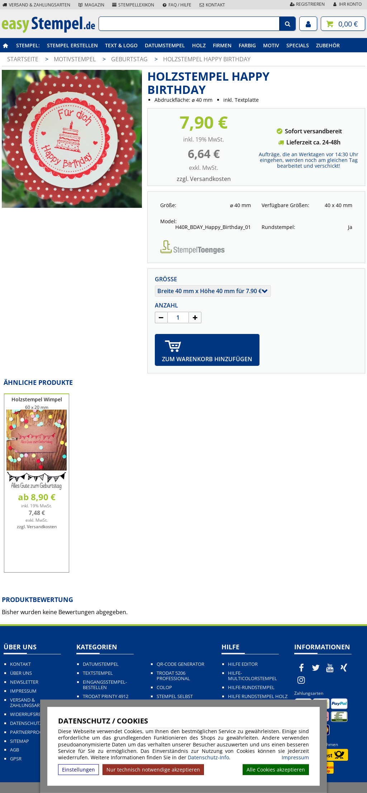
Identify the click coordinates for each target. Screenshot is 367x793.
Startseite (22, 59)
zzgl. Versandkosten (204, 179)
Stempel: (28, 45)
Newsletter (24, 682)
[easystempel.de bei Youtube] (330, 668)
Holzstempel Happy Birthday (207, 59)
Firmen (222, 45)
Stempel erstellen (72, 45)
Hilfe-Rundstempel (251, 687)
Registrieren (307, 4)
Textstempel (98, 673)
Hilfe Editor (243, 664)
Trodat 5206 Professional (173, 675)
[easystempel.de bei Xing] (344, 668)
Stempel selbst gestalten (175, 699)
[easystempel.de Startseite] (48, 31)
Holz (199, 45)
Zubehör (328, 45)
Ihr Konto (347, 4)
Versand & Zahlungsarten (36, 5)
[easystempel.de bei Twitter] (316, 668)
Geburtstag (130, 59)
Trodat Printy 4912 (105, 696)
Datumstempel (165, 45)
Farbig (247, 45)
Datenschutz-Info (208, 757)
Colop (164, 687)
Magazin (90, 5)
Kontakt (212, 5)
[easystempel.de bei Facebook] (301, 668)
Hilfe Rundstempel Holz (257, 696)
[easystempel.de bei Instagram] (301, 680)
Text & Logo (121, 45)
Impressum (295, 757)
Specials (297, 45)
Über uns (21, 673)
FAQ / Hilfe (176, 5)
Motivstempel (75, 59)
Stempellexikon (132, 5)
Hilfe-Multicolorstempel (252, 675)
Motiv (271, 45)
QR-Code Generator (180, 664)
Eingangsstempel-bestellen (105, 684)
